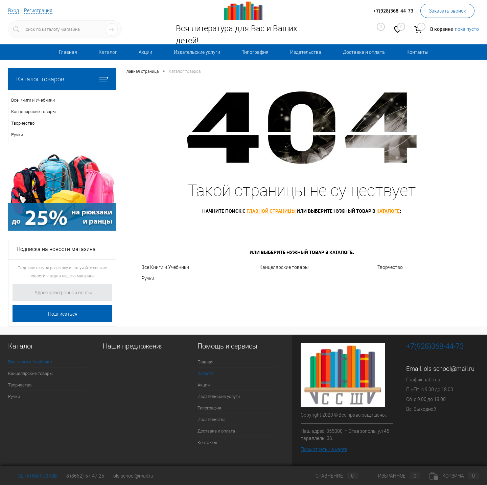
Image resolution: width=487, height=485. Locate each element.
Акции (145, 52)
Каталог (108, 52)
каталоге (388, 211)
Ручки (147, 278)
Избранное (393, 476)
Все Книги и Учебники (165, 267)
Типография (255, 52)
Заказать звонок (447, 11)
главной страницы (271, 211)
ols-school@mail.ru (449, 368)
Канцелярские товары (284, 267)
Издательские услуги (197, 52)
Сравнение (331, 476)
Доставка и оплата (364, 52)
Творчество (390, 267)
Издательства (305, 52)
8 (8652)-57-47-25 (85, 476)
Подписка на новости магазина (56, 249)
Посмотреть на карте (324, 449)
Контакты (417, 52)
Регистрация (38, 10)
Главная (68, 52)
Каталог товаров (62, 79)
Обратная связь (32, 476)
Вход (13, 10)
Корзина (454, 476)
